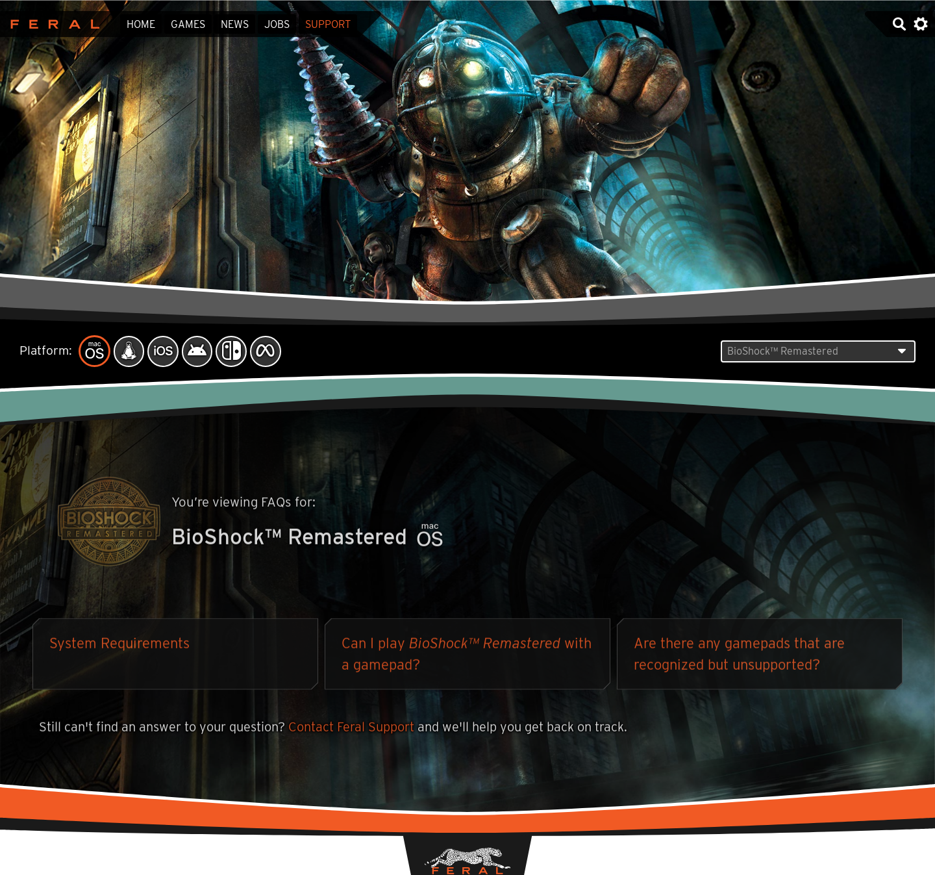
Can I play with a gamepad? (467, 656)
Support (328, 24)
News (235, 24)
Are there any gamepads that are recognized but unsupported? (739, 656)
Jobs (277, 24)
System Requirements (119, 645)
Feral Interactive (51, 24)
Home (141, 24)
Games (188, 24)
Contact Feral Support (351, 729)
